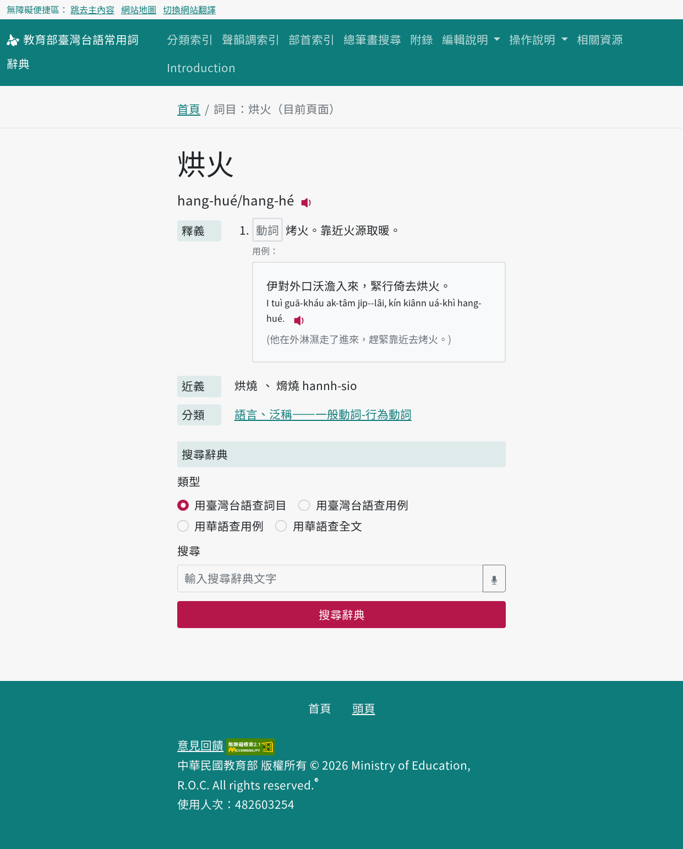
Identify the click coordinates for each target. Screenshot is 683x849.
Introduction (201, 67)
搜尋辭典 (342, 614)
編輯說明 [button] (466, 39)
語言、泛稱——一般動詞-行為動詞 (323, 413)
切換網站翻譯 (189, 9)
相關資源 (600, 39)
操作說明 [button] (533, 39)
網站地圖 (138, 9)
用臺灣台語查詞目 (240, 504)
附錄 (421, 39)
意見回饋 (200, 745)
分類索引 (190, 39)
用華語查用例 (229, 525)
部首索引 (311, 39)
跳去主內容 (92, 9)
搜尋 (188, 550)
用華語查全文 (327, 525)
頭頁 (363, 708)
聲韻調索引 (251, 39)
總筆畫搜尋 (372, 39)
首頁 (188, 108)
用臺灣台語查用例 (362, 504)
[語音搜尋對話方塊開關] (494, 578)
